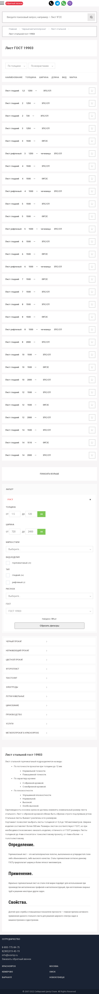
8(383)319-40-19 (11, 951)
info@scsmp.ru (10, 955)
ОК (41, 514)
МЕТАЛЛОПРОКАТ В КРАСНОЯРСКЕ (22, 733)
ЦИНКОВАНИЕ (12, 705)
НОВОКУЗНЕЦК (56, 977)
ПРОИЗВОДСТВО (14, 714)
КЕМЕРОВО (7, 972)
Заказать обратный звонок (16, 959)
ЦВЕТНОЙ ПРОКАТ (14, 660)
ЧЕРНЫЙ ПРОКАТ (14, 641)
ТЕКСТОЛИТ (11, 678)
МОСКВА (53, 966)
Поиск (91, 17)
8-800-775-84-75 (11, 947)
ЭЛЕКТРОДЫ (12, 687)
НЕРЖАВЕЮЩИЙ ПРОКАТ (17, 650)
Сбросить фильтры (49, 625)
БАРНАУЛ (7, 977)
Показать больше (49, 474)
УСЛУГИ (9, 724)
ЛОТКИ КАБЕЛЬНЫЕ (15, 696)
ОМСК (52, 972)
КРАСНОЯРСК (9, 966)
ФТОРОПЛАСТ (12, 669)
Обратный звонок (14, 3)
